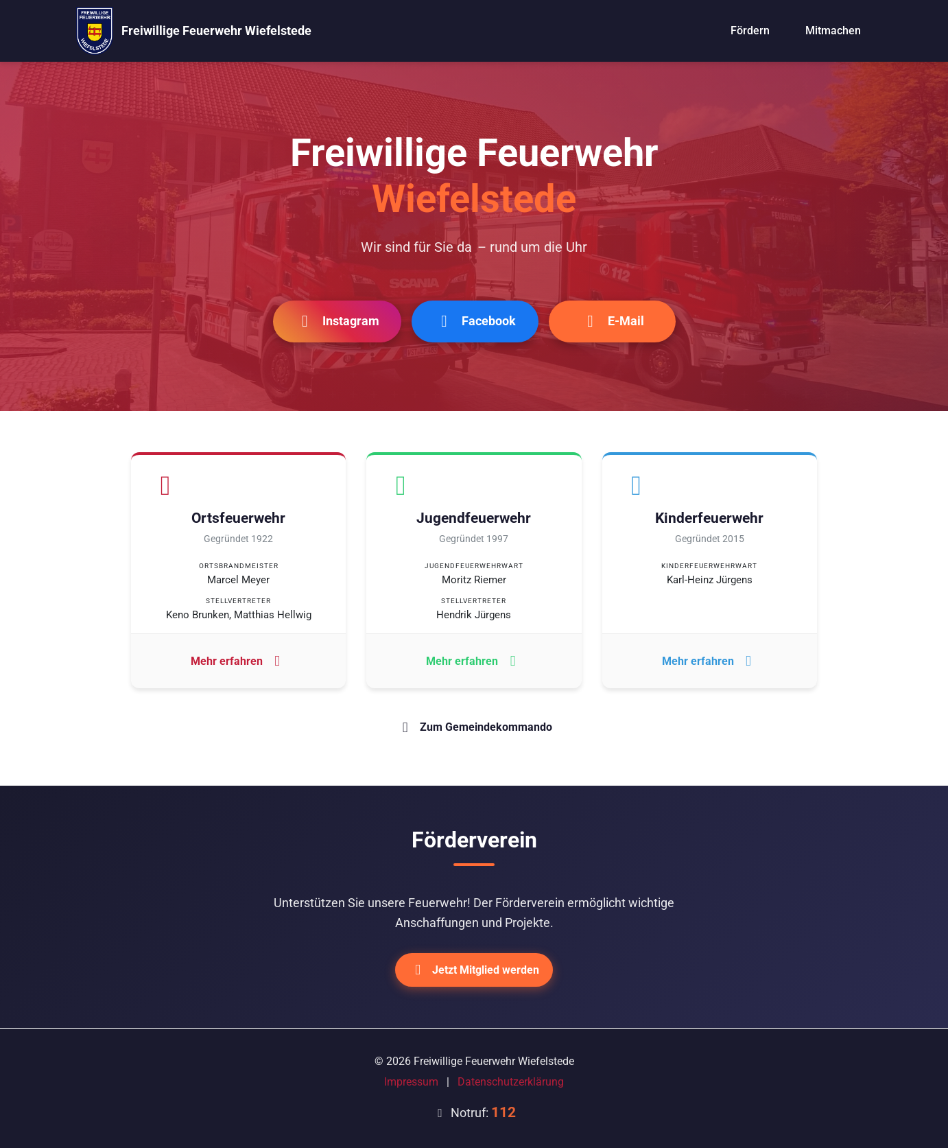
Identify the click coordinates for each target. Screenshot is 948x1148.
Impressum (411, 1081)
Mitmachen (833, 30)
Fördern (750, 30)
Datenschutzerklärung (511, 1081)
